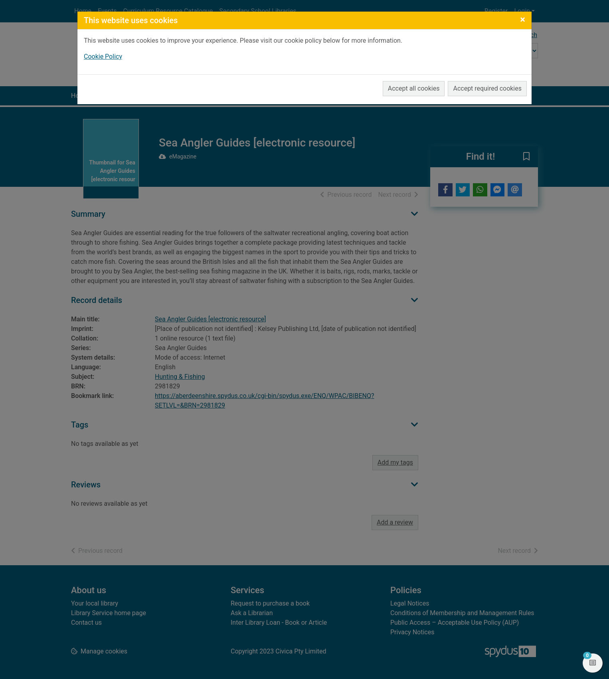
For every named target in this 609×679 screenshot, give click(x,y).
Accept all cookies (414, 88)
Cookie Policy (103, 56)
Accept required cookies (487, 88)
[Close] (523, 19)
